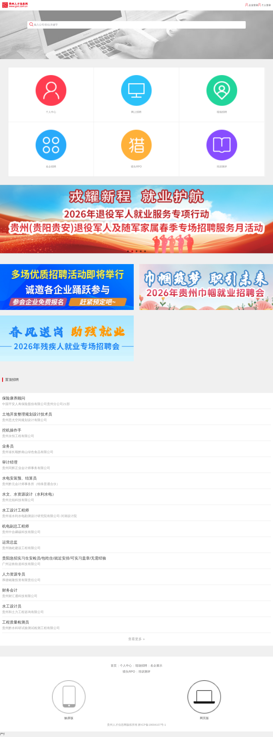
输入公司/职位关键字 (43, 24)
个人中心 (126, 665)
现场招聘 (141, 665)
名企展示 (156, 665)
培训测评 (144, 671)
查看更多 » (136, 639)
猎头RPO (129, 671)
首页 (114, 665)
